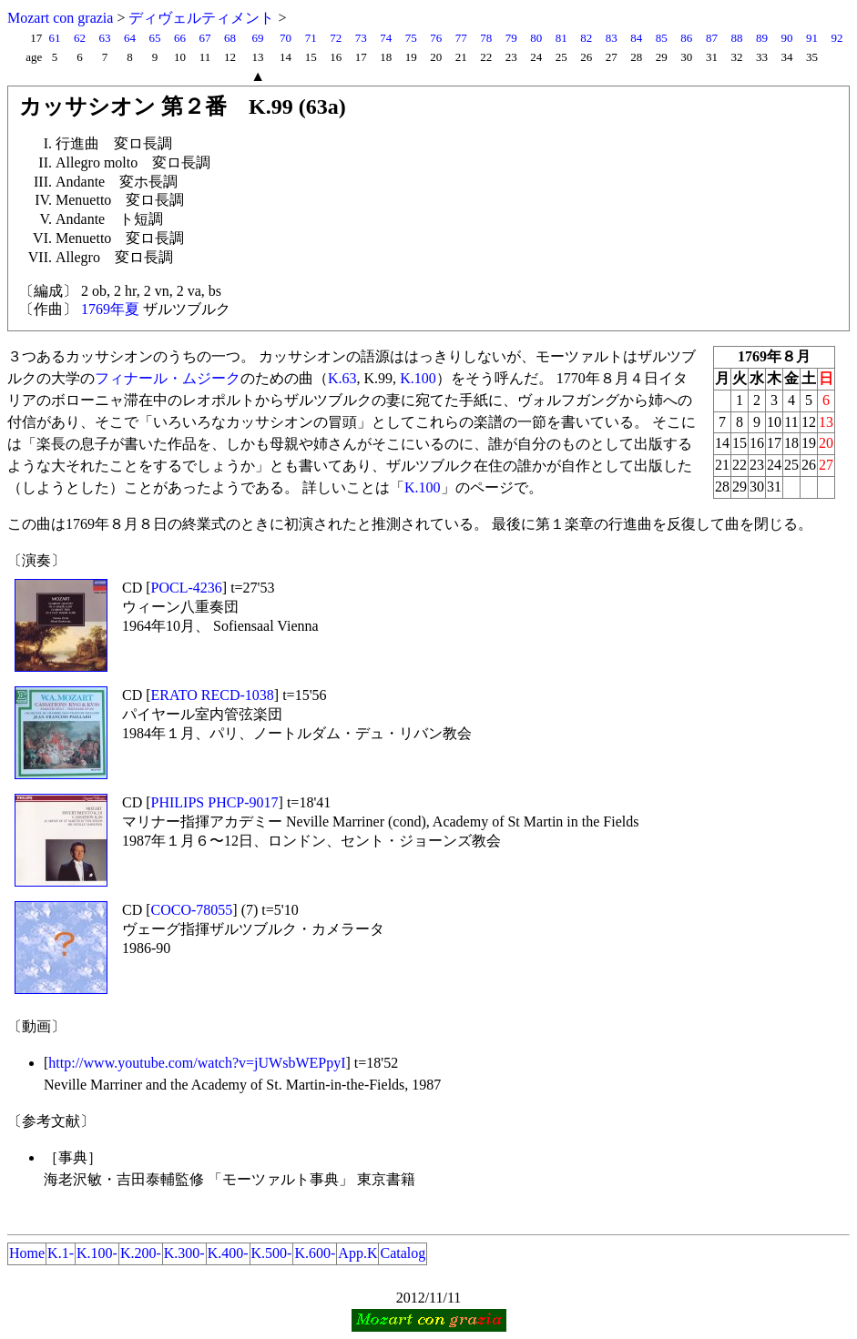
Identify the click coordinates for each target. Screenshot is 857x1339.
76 (436, 38)
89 (762, 38)
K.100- (97, 1253)
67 (205, 38)
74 (386, 38)
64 (130, 38)
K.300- (184, 1253)
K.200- (140, 1253)
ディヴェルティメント (201, 17)
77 (461, 38)
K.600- (314, 1253)
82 (586, 38)
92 (837, 38)
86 (686, 38)
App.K (357, 1253)
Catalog (402, 1253)
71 (311, 38)
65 (155, 38)
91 (812, 38)
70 (285, 38)
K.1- (60, 1253)
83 (611, 38)
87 (712, 38)
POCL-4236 (186, 587)
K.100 (418, 378)
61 (54, 38)
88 (736, 38)
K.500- (271, 1253)
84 (636, 38)
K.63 (342, 378)
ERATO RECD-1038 (212, 695)
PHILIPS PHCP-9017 (215, 802)
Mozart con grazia (60, 17)
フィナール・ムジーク (167, 378)
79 (511, 38)
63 (104, 38)
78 (486, 38)
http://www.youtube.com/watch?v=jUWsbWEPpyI (196, 1062)
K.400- (228, 1253)
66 (180, 38)
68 (230, 38)
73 (361, 38)
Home (27, 1253)
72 (336, 38)
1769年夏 (110, 309)
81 (561, 38)
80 (536, 38)
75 (411, 38)
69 (258, 38)
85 (662, 38)
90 (786, 38)
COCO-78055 (192, 910)
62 (80, 38)
